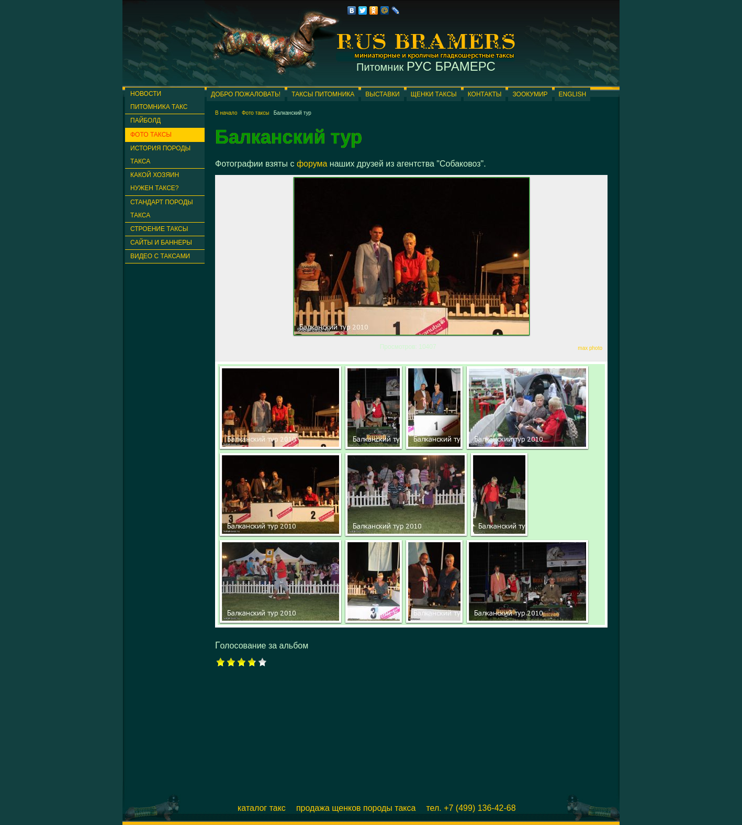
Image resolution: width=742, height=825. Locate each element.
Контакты (485, 94)
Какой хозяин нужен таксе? (154, 181)
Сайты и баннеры (161, 242)
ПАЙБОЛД (145, 120)
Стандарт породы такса (161, 209)
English (573, 94)
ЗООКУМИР (529, 94)
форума (312, 163)
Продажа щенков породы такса (356, 808)
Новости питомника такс (158, 100)
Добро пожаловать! (245, 94)
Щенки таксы (434, 94)
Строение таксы (159, 229)
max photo (590, 348)
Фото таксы (151, 134)
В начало (226, 113)
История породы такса (160, 155)
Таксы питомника (322, 94)
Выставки (382, 94)
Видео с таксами (160, 256)
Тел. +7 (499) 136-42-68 (470, 808)
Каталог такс (262, 808)
